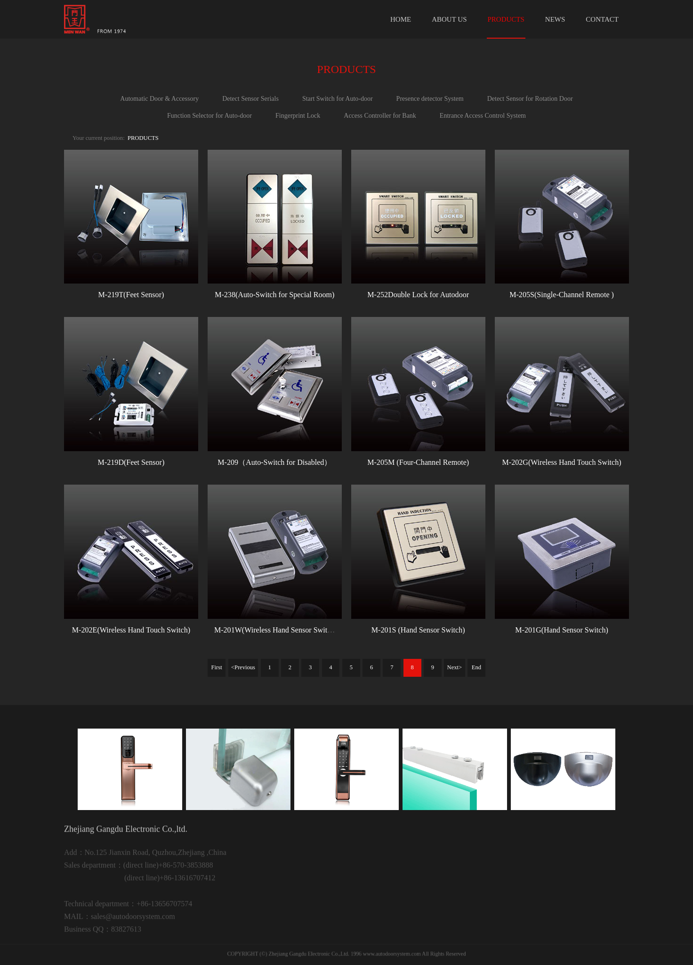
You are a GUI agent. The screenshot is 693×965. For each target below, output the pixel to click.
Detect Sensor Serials (250, 98)
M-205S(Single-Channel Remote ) (561, 295)
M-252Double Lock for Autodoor (418, 295)
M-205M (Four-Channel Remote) (418, 462)
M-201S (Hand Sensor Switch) (418, 630)
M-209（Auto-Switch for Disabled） (274, 462)
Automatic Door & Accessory (159, 98)
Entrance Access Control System (483, 115)
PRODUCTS (506, 19)
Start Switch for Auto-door (337, 98)
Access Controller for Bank (380, 115)
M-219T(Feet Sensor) (131, 295)
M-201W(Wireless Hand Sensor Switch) (275, 630)
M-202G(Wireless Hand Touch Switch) (561, 462)
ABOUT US (449, 19)
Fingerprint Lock (297, 115)
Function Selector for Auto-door (209, 115)
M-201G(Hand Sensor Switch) (561, 630)
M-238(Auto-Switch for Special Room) (274, 295)
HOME (400, 19)
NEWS (555, 19)
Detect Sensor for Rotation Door (530, 98)
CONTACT (602, 19)
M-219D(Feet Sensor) (131, 462)
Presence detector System (430, 98)
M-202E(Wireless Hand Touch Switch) (131, 630)
